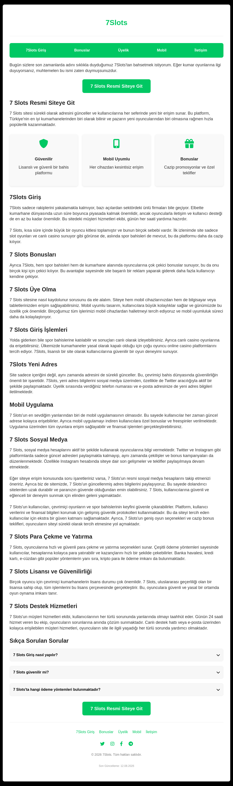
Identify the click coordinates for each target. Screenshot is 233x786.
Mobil (162, 50)
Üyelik (123, 50)
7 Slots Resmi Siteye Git (117, 86)
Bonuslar (82, 50)
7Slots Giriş (36, 50)
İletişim (201, 50)
